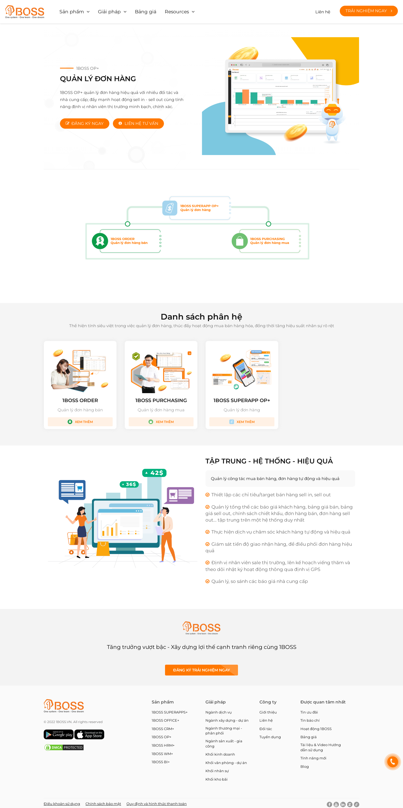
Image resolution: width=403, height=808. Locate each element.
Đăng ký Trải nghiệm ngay (201, 668)
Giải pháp (106, 10)
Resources (168, 10)
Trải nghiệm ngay (368, 9)
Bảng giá (139, 10)
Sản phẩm (71, 10)
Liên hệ (322, 10)
